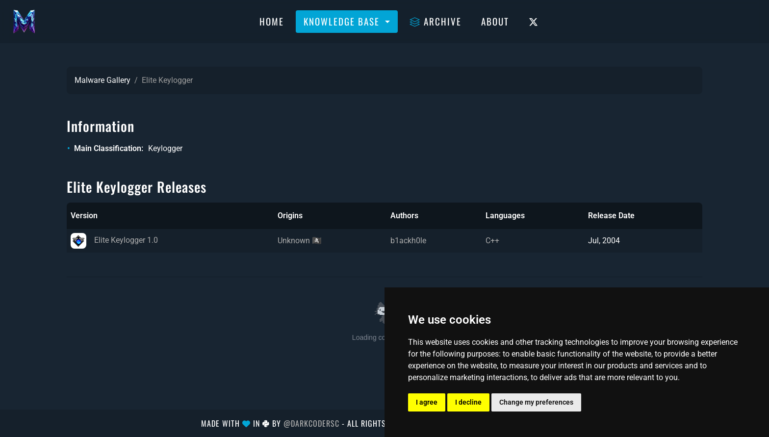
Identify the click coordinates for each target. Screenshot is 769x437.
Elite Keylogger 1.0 (114, 240)
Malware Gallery (102, 80)
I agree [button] (426, 402)
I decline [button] (468, 402)
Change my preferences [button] (536, 402)
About (495, 21)
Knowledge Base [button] (343, 21)
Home (271, 21)
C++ (492, 240)
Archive (435, 21)
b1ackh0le (408, 240)
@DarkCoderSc (311, 423)
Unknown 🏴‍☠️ (300, 240)
